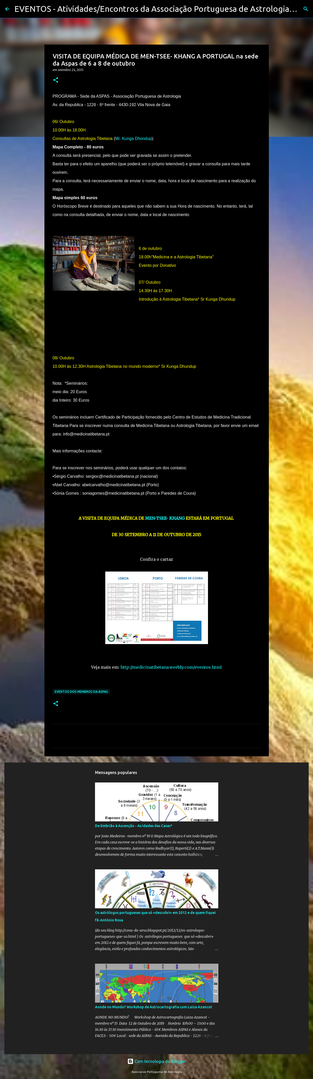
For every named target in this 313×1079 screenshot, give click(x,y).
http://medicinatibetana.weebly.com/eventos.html (171, 667)
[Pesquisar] (306, 9)
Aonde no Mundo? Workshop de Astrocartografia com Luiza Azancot (153, 1007)
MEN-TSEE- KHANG (165, 518)
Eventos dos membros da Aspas (81, 691)
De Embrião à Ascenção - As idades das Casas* (133, 826)
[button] (56, 80)
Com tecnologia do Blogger (156, 1061)
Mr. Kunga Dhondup (133, 138)
